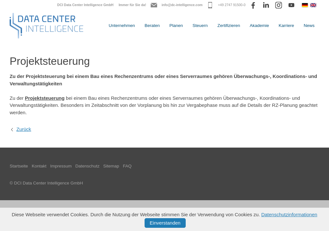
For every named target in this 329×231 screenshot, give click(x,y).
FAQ (127, 166)
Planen (176, 25)
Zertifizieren (229, 25)
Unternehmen (122, 25)
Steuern (200, 25)
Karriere (286, 25)
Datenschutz (88, 166)
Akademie (259, 25)
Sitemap (111, 166)
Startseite (19, 166)
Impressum (61, 166)
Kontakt (39, 166)
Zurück (23, 129)
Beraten (152, 25)
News (309, 25)
